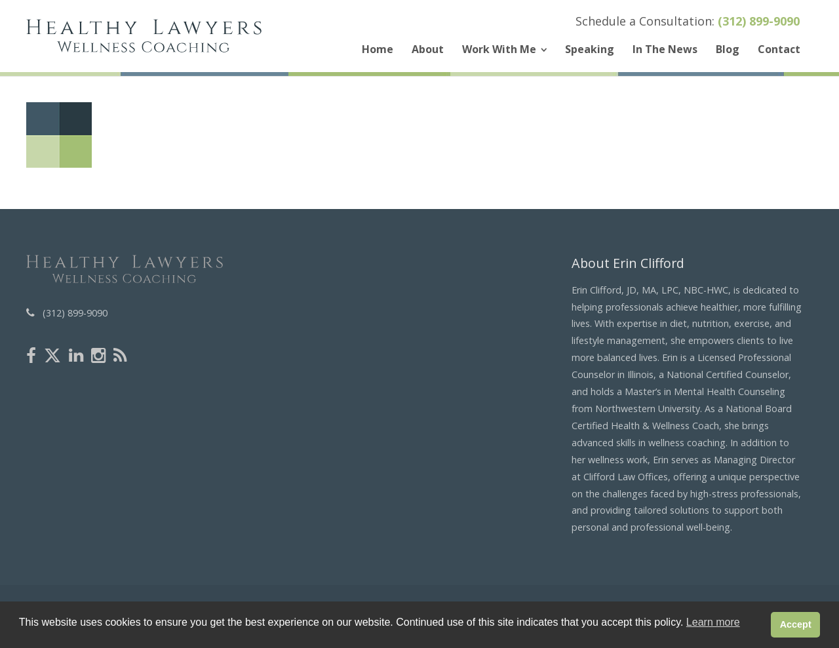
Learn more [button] (713, 622)
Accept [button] (795, 624)
